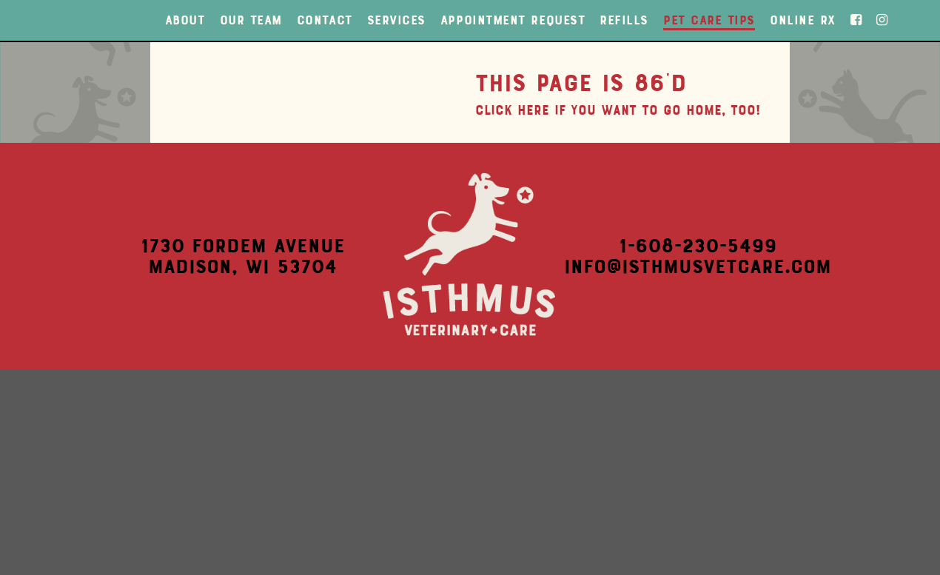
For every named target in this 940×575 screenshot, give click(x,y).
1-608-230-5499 (697, 245)
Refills (624, 20)
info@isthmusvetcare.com (697, 266)
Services (396, 20)
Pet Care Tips (709, 20)
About (185, 20)
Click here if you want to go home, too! (617, 110)
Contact (324, 20)
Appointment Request (512, 20)
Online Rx (803, 20)
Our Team (251, 20)
